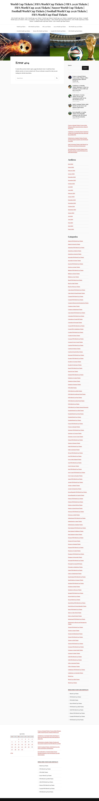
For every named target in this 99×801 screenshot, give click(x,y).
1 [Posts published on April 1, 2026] (18, 739)
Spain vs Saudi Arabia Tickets (75, 616)
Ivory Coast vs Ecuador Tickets (75, 475)
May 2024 (70, 222)
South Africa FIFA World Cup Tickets (76, 603)
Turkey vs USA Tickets (73, 640)
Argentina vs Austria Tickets (74, 254)
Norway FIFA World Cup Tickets (75, 537)
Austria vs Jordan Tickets (74, 267)
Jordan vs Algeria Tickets (74, 485)
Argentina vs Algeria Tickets (74, 250)
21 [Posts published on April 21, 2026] (15, 747)
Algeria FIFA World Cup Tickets (75, 241)
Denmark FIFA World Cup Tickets (76, 355)
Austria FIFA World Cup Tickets (75, 263)
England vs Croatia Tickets (74, 378)
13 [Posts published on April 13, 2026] (12, 744)
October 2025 (71, 183)
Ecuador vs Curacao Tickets (74, 361)
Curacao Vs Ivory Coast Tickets (75, 342)
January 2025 (71, 196)
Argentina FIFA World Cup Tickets (76, 247)
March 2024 (71, 229)
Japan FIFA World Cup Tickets (75, 479)
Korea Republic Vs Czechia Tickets (76, 495)
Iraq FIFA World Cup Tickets (74, 462)
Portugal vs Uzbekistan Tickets (75, 567)
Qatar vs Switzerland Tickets (74, 573)
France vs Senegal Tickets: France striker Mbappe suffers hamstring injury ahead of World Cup (78, 127)
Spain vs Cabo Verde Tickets (74, 612)
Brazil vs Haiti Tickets (73, 283)
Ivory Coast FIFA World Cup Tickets (76, 472)
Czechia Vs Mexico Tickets (74, 348)
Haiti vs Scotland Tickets (74, 449)
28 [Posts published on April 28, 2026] (15, 749)
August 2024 (71, 213)
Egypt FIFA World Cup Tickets (75, 368)
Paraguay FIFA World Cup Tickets (76, 554)
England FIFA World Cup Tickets (75, 374)
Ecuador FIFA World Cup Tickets (75, 358)
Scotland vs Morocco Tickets (74, 589)
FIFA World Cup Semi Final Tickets (76, 400)
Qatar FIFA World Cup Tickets (75, 570)
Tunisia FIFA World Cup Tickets (75, 627)
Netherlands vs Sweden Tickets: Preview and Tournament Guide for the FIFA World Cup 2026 (78, 139)
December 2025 (72, 177)
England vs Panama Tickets (74, 384)
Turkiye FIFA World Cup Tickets (75, 643)
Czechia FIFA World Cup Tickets (75, 345)
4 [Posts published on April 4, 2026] (28, 739)
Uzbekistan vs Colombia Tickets (75, 673)
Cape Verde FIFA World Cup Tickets (76, 312)
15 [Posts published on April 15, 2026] (18, 744)
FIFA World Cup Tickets (33, 26)
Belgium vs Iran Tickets (73, 276)
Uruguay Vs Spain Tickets (74, 653)
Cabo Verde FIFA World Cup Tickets (76, 290)
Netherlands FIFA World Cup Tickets (76, 518)
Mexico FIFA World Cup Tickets (40, 31)
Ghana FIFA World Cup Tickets (75, 440)
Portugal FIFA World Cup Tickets (76, 560)
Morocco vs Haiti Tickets (74, 515)
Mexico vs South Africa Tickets (75, 505)
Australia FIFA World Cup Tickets (76, 257)
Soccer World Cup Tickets (60, 26)
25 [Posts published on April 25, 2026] (28, 747)
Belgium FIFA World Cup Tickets (75, 270)
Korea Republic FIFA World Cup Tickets (77, 492)
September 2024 (72, 209)
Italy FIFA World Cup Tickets (75, 469)
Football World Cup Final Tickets (76, 413)
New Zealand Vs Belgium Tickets (75, 531)
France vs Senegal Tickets (74, 426)
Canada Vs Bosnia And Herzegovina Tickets (78, 303)
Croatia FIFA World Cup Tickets (75, 332)
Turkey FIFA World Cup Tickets (75, 637)
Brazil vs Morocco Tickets (74, 286)
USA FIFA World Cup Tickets (23, 31)
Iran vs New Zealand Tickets (74, 459)
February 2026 (71, 170)
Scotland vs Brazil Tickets (74, 586)
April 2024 (70, 226)
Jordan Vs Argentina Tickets (74, 488)
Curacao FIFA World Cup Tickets (76, 338)
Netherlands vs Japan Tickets (75, 521)
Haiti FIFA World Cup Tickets (75, 446)
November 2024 (72, 203)
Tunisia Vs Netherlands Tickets (75, 633)
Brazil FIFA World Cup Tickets (75, 280)
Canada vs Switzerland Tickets (75, 309)
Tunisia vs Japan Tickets (73, 630)
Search (70, 65)
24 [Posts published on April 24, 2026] (25, 747)
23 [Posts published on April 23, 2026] (22, 747)
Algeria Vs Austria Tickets (74, 244)
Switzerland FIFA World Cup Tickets (76, 619)
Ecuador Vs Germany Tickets (75, 365)
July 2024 (70, 216)
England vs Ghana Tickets (74, 381)
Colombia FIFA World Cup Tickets (76, 316)
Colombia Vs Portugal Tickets (75, 322)
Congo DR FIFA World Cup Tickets (76, 325)
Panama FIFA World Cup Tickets (75, 547)
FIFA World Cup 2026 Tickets (75, 26)
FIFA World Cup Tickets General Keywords (78, 407)
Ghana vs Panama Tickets (74, 443)
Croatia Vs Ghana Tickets (74, 335)
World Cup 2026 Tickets (74, 679)
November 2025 (72, 180)
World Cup (70, 676)
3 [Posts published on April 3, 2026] (25, 739)
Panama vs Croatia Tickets (74, 550)
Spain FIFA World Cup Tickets (75, 609)
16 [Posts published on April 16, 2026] (22, 744)
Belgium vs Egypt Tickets (74, 273)
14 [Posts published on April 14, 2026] (15, 744)
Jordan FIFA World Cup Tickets (75, 482)
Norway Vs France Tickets (74, 541)
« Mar (11, 753)
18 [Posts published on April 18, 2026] (28, 744)
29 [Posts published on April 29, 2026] (18, 749)
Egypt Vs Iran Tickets (73, 371)
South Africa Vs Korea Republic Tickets (77, 606)
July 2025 (70, 186)
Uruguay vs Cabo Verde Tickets (75, 650)
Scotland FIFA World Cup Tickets (76, 583)
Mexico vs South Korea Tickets (75, 508)
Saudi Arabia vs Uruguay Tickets (75, 580)
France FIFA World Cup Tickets (75, 423)
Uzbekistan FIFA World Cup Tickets (76, 669)
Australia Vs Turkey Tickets (74, 260)
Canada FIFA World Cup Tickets (58, 31)
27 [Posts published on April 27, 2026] (12, 749)
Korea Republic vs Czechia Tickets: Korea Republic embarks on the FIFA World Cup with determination (78, 151)
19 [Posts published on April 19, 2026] (32, 744)
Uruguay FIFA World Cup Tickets (76, 646)
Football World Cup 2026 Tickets (76, 410)
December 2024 (72, 200)
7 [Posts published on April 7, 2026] (15, 741)
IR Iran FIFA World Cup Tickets (75, 453)
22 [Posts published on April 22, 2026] (18, 747)
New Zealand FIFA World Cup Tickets (77, 528)
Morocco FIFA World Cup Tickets (76, 511)
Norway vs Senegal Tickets (74, 544)
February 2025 (71, 193)
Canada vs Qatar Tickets (74, 306)
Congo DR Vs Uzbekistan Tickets (75, 329)
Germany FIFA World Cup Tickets (76, 430)
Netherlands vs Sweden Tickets (75, 524)
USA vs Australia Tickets (74, 663)
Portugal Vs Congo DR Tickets (75, 563)
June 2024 (70, 219)
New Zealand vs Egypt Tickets (75, 534)
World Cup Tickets (21, 26)
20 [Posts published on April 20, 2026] (12, 747)
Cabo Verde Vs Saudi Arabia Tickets (76, 293)
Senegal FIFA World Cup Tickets (75, 593)
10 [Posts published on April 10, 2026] (25, 741)
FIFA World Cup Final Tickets (75, 31)
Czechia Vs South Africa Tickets (75, 351)
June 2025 (70, 190)
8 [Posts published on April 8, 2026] (18, 741)
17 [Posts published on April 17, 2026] (25, 744)
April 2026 (70, 164)
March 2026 (71, 167)
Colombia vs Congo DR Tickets (75, 319)
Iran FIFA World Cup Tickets (74, 456)
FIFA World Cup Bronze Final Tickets (76, 394)
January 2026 (71, 173)
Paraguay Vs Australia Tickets (75, 557)
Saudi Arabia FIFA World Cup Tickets (77, 576)
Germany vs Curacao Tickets (74, 433)
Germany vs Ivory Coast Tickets (75, 436)
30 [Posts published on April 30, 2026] (22, 749)
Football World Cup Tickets (74, 417)
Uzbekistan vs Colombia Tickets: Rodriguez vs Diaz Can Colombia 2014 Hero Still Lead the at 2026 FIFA (78, 133)
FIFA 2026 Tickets (46, 26)
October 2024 (71, 206)
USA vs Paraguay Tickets (74, 666)
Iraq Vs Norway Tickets (73, 466)
